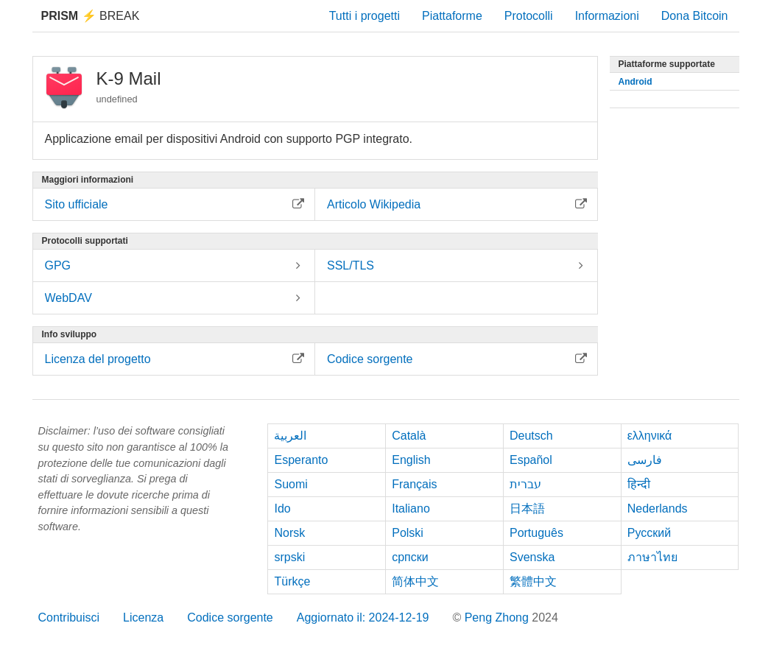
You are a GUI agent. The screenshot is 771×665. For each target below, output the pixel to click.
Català (409, 435)
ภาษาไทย (652, 557)
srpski (289, 557)
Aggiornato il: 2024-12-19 (363, 617)
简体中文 (415, 581)
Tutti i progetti (364, 16)
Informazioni (607, 16)
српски (410, 557)
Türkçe (292, 581)
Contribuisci (69, 617)
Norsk (289, 533)
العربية (290, 435)
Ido (282, 508)
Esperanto (301, 460)
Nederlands (657, 508)
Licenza (143, 617)
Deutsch (531, 435)
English (411, 460)
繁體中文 (533, 581)
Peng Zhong (498, 617)
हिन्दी (638, 484)
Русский (649, 533)
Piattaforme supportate (667, 64)
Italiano (411, 508)
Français (414, 484)
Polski (407, 533)
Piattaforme (452, 16)
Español (531, 460)
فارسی (644, 460)
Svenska (532, 557)
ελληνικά (649, 435)
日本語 (527, 508)
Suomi (290, 484)
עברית (525, 484)
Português (536, 533)
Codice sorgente (230, 617)
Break (90, 16)
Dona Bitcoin (694, 16)
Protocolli (528, 16)
